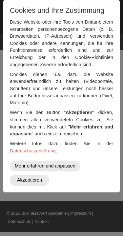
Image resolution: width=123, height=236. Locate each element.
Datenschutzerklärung (33, 150)
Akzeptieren (29, 180)
